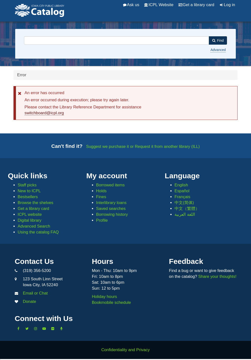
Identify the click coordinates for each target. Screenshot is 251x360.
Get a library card (196, 4)
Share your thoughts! (217, 276)
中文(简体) (184, 202)
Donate (29, 301)
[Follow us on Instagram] (35, 328)
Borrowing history (112, 214)
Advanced (218, 50)
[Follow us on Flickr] (52, 328)
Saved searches (111, 208)
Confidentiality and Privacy (125, 349)
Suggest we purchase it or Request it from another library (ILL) (143, 146)
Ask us (131, 4)
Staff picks (27, 185)
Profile (102, 220)
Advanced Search (34, 226)
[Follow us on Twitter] (27, 328)
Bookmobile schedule (111, 302)
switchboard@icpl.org (44, 113)
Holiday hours (104, 296)
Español (182, 191)
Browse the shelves (35, 202)
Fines (101, 196)
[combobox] (116, 40)
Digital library (29, 220)
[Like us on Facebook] (18, 328)
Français (182, 196)
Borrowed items (110, 185)
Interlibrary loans (111, 202)
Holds (101, 191)
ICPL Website (158, 4)
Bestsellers (28, 196)
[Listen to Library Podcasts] (61, 328)
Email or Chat (35, 293)
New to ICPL (29, 191)
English (181, 185)
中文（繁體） (187, 208)
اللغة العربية (185, 214)
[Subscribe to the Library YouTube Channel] (44, 328)
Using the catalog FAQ (38, 232)
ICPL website (30, 214)
